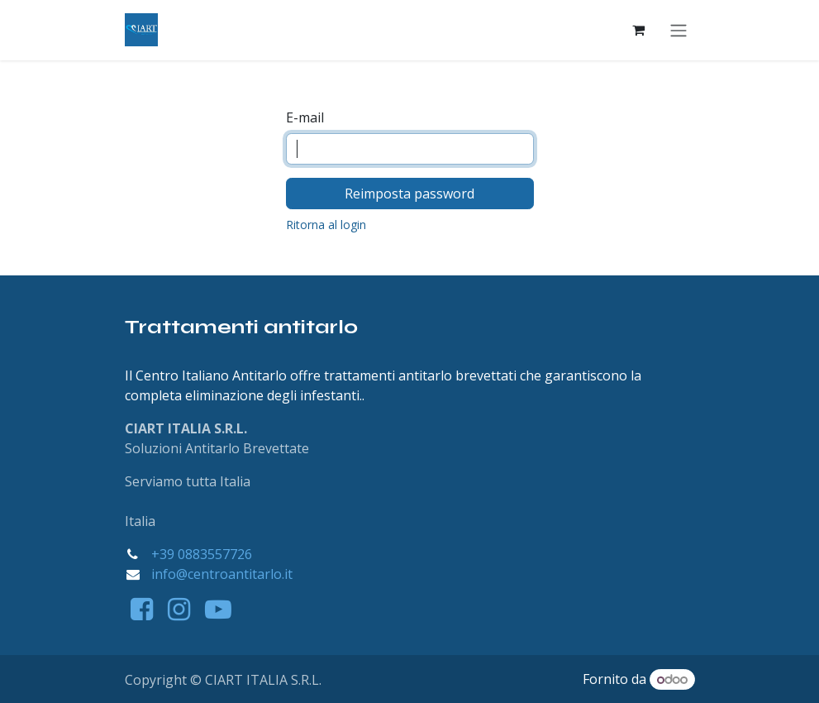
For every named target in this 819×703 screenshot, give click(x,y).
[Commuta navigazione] (678, 30)
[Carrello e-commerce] (638, 30)
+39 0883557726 (201, 554)
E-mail (305, 118)
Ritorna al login (326, 225)
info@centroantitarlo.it (222, 574)
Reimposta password (409, 194)
